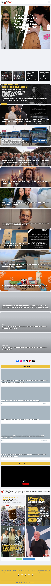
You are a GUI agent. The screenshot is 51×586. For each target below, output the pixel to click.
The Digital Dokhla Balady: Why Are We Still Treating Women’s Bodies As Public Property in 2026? (24, 100)
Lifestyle (40, 70)
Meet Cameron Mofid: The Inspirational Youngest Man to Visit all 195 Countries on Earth (43, 75)
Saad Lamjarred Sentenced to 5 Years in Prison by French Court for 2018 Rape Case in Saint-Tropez (25, 224)
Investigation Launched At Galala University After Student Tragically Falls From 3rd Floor (24, 245)
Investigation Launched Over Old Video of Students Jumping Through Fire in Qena (24, 327)
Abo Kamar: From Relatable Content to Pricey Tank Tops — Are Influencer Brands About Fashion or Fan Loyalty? (25, 22)
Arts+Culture (4, 158)
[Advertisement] (25, 59)
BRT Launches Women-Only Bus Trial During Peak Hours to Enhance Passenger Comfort (23, 265)
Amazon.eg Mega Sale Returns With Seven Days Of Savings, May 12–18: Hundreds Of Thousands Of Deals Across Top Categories (25, 286)
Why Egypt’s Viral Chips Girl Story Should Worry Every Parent (30, 77)
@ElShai (25, 481)
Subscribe (25, 484)
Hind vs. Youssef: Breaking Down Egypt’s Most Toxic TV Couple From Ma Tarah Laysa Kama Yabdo (23, 455)
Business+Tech (5, 303)
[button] (2, 2)
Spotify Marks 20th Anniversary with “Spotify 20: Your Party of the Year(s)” (24, 348)
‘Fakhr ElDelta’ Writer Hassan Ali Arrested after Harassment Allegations (24, 182)
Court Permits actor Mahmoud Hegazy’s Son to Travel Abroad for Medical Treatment (25, 203)
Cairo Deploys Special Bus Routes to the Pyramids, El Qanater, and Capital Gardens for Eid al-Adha (24, 141)
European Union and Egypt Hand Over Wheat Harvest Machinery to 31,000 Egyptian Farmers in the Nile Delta (25, 162)
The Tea (15, 73)
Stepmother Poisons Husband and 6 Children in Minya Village (18, 77)
